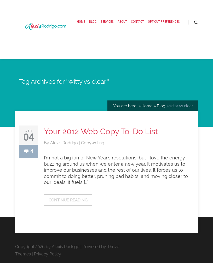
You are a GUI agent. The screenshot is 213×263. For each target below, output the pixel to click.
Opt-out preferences (164, 21)
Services (107, 21)
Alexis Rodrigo (64, 142)
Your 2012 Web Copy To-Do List (101, 131)
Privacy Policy (47, 254)
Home (81, 21)
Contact (137, 21)
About (122, 21)
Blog (93, 21)
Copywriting (92, 142)
